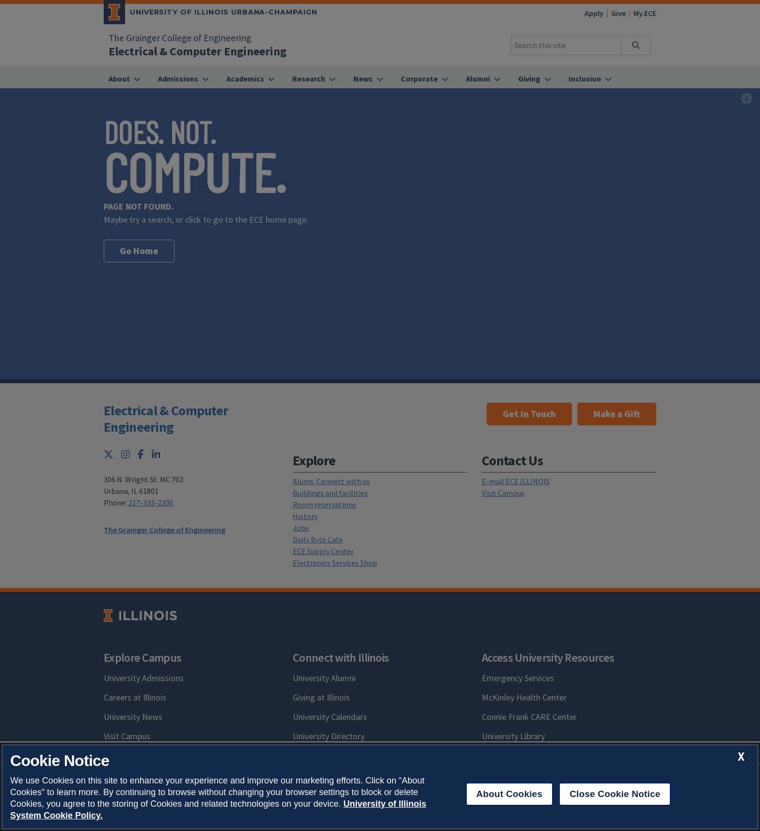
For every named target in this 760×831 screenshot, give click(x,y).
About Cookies (509, 794)
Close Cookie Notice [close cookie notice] (615, 794)
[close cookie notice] (741, 756)
